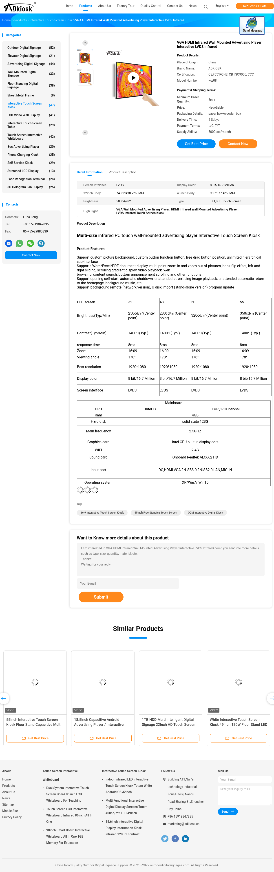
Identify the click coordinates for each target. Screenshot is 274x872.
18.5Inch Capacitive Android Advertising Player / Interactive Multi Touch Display (99, 725)
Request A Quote (255, 6)
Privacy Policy (12, 817)
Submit (101, 597)
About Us (8, 792)
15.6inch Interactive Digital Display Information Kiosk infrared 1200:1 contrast (124, 828)
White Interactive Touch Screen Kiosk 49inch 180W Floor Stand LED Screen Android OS (238, 725)
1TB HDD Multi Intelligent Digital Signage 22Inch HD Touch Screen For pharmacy (168, 725)
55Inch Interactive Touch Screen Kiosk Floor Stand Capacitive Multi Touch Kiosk (33, 725)
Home (6, 779)
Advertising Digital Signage (31, 64)
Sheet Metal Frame (31, 95)
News (6, 798)
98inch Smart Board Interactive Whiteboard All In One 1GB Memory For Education (68, 836)
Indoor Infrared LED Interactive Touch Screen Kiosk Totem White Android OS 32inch (129, 786)
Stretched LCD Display (31, 171)
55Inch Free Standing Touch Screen (156, 512)
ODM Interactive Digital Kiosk (205, 512)
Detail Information (89, 172)
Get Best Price (196, 144)
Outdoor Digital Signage (31, 47)
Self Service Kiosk (31, 163)
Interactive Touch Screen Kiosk (31, 105)
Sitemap (8, 804)
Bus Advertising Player (31, 146)
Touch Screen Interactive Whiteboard (31, 136)
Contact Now (31, 255)
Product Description (122, 172)
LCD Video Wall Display (31, 115)
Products (8, 785)
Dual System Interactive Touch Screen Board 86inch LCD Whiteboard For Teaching (67, 794)
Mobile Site (10, 811)
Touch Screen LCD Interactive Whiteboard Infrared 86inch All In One (69, 815)
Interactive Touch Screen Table (31, 125)
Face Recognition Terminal (31, 179)
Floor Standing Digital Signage (31, 85)
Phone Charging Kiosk (31, 154)
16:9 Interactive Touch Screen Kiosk (102, 512)
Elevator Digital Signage (31, 56)
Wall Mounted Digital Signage (31, 73)
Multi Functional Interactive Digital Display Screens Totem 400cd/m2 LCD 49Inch (126, 807)
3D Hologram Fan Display (31, 187)
